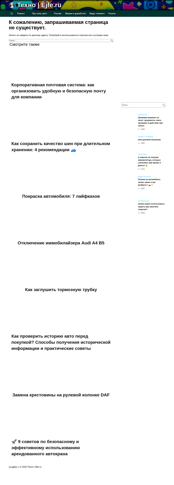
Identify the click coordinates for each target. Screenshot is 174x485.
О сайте (13, 467)
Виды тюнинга (97, 13)
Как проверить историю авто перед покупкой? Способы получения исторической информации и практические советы (61, 342)
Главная (11, 13)
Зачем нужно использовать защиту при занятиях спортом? (151, 206)
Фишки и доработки (75, 13)
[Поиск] (111, 40)
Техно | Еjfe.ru (39, 5)
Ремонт (21, 13)
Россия (57, 13)
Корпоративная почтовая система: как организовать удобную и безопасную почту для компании (58, 90)
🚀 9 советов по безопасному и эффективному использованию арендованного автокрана (45, 447)
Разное (112, 13)
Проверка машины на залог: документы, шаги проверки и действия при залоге (150, 121)
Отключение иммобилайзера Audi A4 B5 (61, 242)
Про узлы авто (39, 13)
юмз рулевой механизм (149, 140)
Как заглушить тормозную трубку (61, 289)
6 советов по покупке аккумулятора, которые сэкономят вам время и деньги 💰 (149, 161)
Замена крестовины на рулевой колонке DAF (61, 395)
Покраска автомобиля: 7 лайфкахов (61, 196)
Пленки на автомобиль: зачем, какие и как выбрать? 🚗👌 (149, 182)
